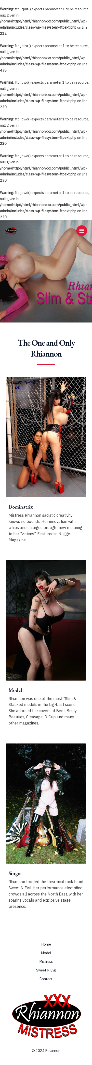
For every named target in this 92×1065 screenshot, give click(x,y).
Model (46, 953)
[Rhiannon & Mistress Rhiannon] (11, 231)
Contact (46, 978)
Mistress (46, 961)
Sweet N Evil (46, 970)
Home (46, 944)
